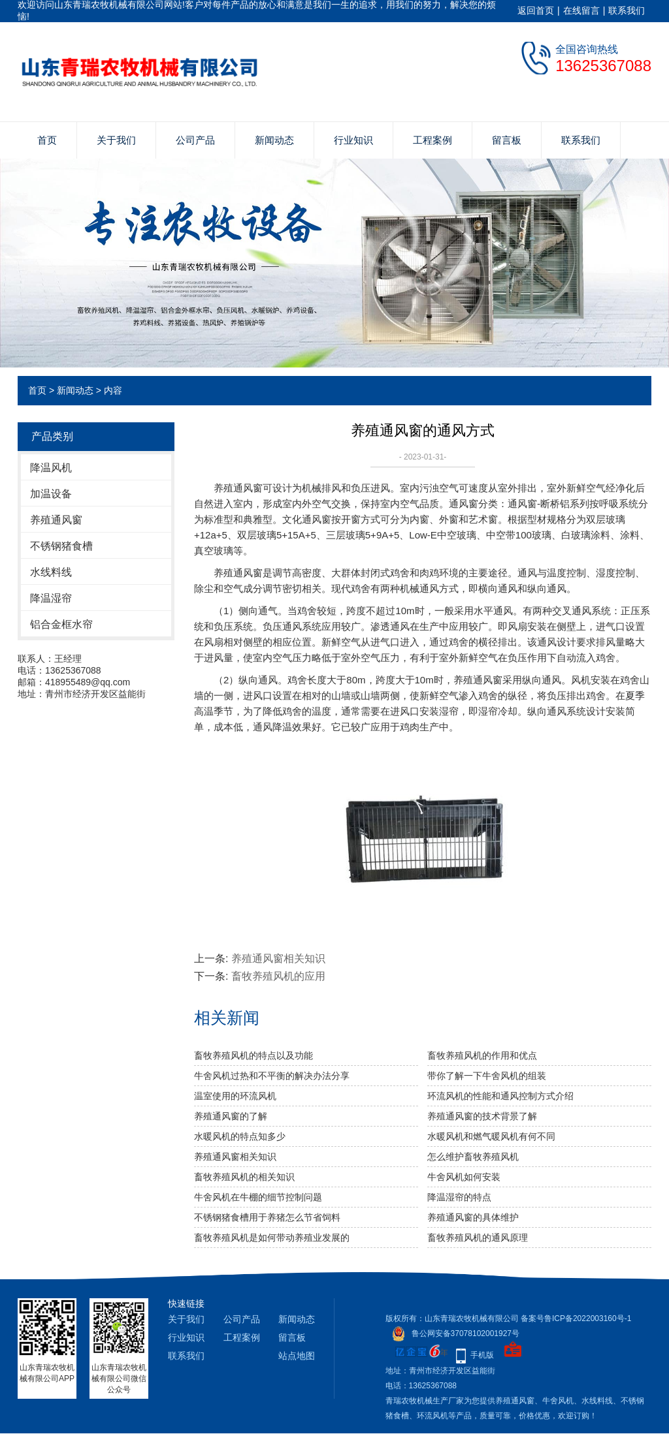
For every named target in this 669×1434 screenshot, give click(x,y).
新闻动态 (274, 140)
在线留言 (581, 10)
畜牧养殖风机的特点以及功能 (253, 1055)
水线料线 (51, 572)
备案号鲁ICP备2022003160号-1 (576, 1318)
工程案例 (432, 140)
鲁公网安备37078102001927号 (452, 1333)
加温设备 (51, 493)
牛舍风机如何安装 (463, 1177)
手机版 (482, 1355)
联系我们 (626, 10)
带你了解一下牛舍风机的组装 (486, 1075)
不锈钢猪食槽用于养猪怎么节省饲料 (267, 1217)
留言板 (506, 140)
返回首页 (535, 10)
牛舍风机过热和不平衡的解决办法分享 (272, 1075)
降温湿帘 (51, 598)
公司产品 (195, 140)
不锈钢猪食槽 (61, 546)
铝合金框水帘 (61, 624)
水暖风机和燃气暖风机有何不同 (491, 1136)
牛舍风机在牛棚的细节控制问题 (258, 1197)
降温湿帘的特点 (459, 1197)
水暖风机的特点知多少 (240, 1136)
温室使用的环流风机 (235, 1096)
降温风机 (51, 467)
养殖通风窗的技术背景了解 (482, 1116)
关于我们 (116, 140)
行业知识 (353, 140)
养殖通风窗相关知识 (278, 958)
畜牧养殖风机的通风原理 (477, 1237)
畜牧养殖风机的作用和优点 (482, 1055)
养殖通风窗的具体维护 (473, 1217)
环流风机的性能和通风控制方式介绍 (500, 1096)
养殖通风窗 (56, 519)
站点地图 (296, 1355)
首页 (47, 140)
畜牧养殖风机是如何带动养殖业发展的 (272, 1237)
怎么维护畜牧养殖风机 (473, 1156)
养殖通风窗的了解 (230, 1116)
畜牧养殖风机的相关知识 (244, 1177)
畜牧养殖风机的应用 (278, 976)
